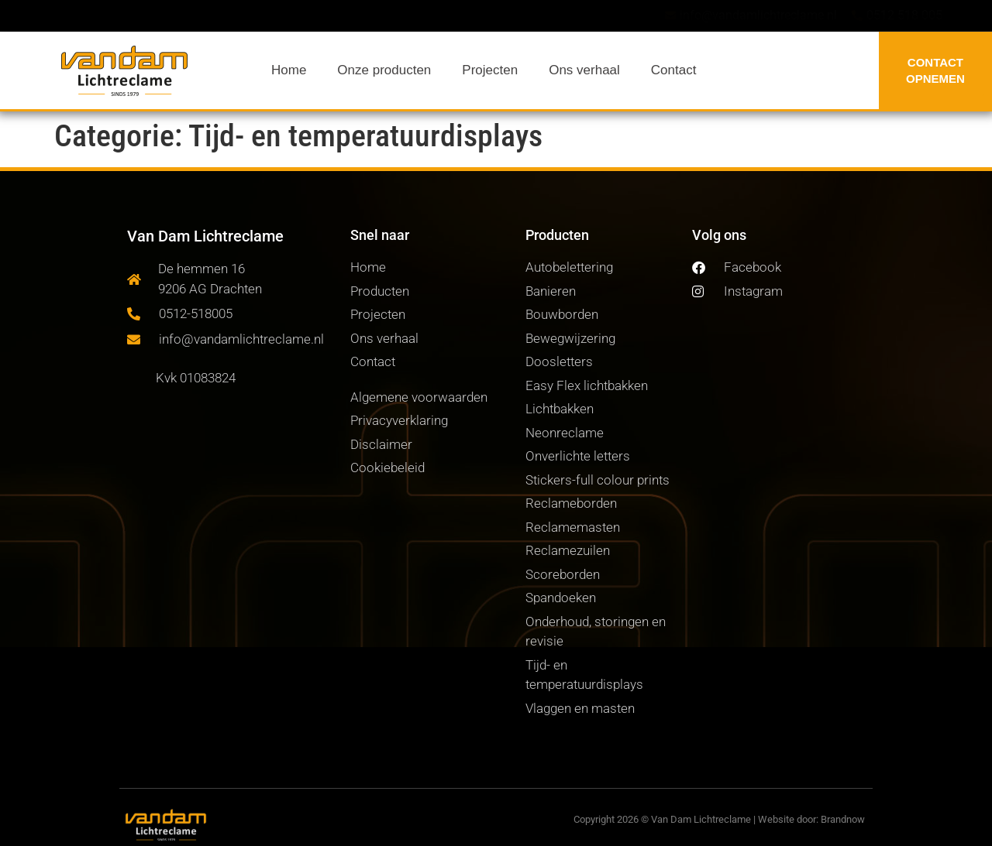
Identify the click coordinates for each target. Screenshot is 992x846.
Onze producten (384, 70)
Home (288, 70)
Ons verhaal (584, 70)
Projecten (490, 70)
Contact (674, 70)
